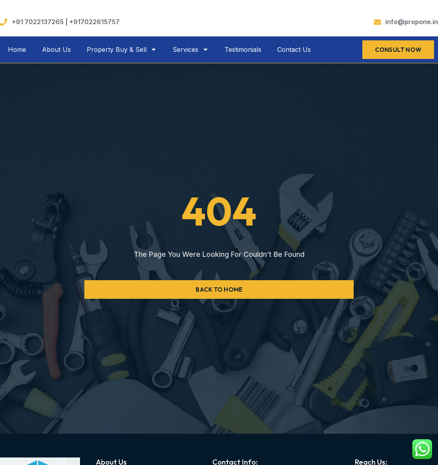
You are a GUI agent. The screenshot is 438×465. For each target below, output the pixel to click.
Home (17, 49)
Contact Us (294, 49)
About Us (56, 49)
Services (191, 49)
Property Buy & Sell (122, 49)
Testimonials (243, 49)
